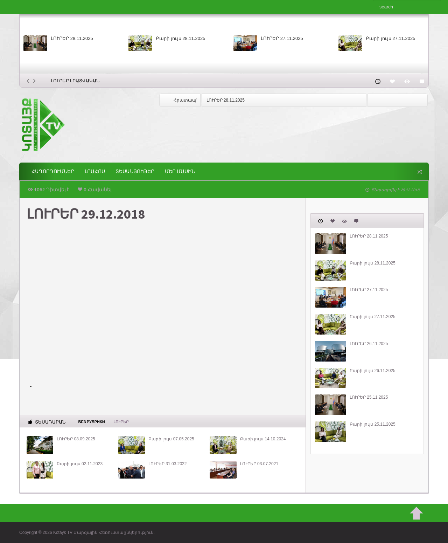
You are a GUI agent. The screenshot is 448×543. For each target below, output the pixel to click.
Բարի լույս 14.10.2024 (263, 439)
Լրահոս (95, 171)
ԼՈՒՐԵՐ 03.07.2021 (259, 463)
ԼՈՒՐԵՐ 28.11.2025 (72, 38)
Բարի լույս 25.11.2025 (373, 424)
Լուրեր (121, 422)
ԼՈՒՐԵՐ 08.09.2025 (76, 439)
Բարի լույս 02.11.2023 (80, 463)
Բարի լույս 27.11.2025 (390, 38)
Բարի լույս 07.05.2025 (171, 439)
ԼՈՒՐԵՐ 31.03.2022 (167, 463)
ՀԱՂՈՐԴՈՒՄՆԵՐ (52, 171)
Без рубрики (91, 421)
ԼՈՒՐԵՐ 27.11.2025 (282, 38)
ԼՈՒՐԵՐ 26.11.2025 (369, 343)
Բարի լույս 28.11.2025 (180, 38)
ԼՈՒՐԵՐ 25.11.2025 (369, 397)
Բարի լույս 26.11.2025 (373, 370)
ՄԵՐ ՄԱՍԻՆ (180, 171)
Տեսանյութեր (134, 171)
